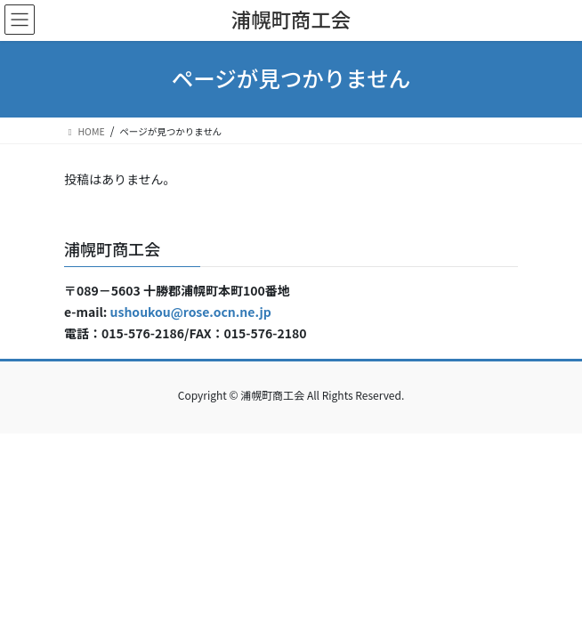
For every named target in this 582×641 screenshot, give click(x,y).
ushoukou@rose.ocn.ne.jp (190, 311)
